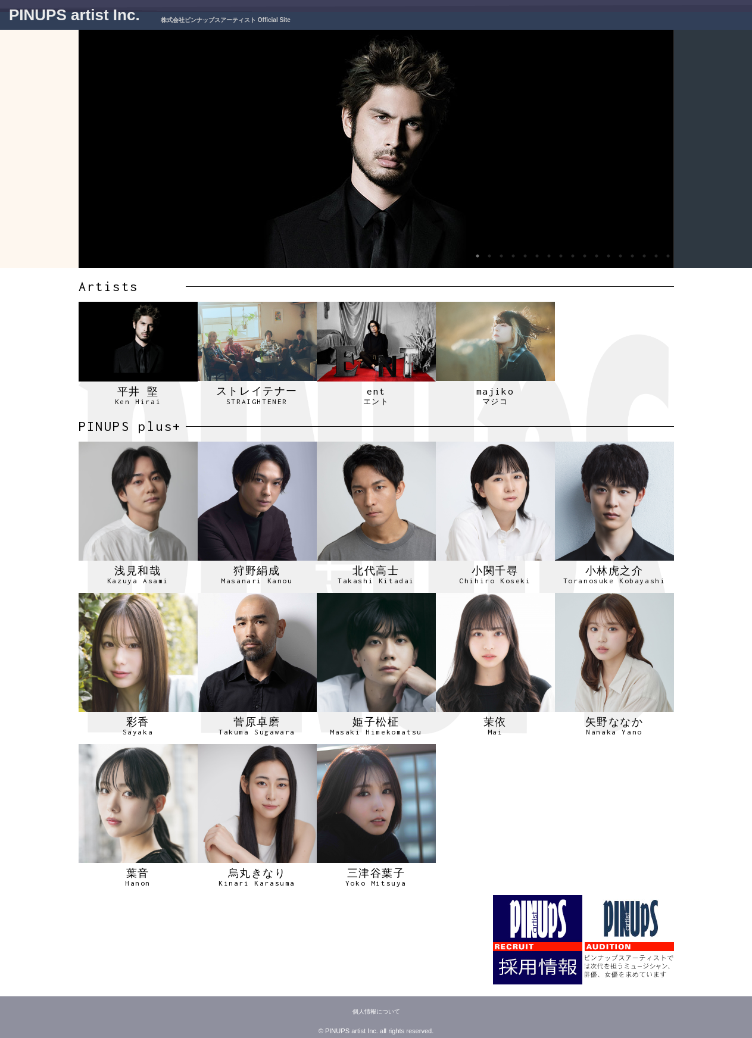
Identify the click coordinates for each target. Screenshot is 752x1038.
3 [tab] (501, 256)
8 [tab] (561, 256)
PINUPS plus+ (130, 426)
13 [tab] (620, 256)
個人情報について (376, 1011)
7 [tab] (549, 256)
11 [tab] (597, 256)
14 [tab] (632, 256)
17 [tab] (668, 256)
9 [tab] (573, 256)
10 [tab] (585, 256)
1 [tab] (477, 256)
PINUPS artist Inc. (74, 15)
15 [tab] (644, 256)
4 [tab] (513, 256)
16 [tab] (656, 256)
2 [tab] (489, 256)
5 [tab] (525, 256)
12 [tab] (608, 256)
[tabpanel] (376, 149)
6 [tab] (537, 256)
